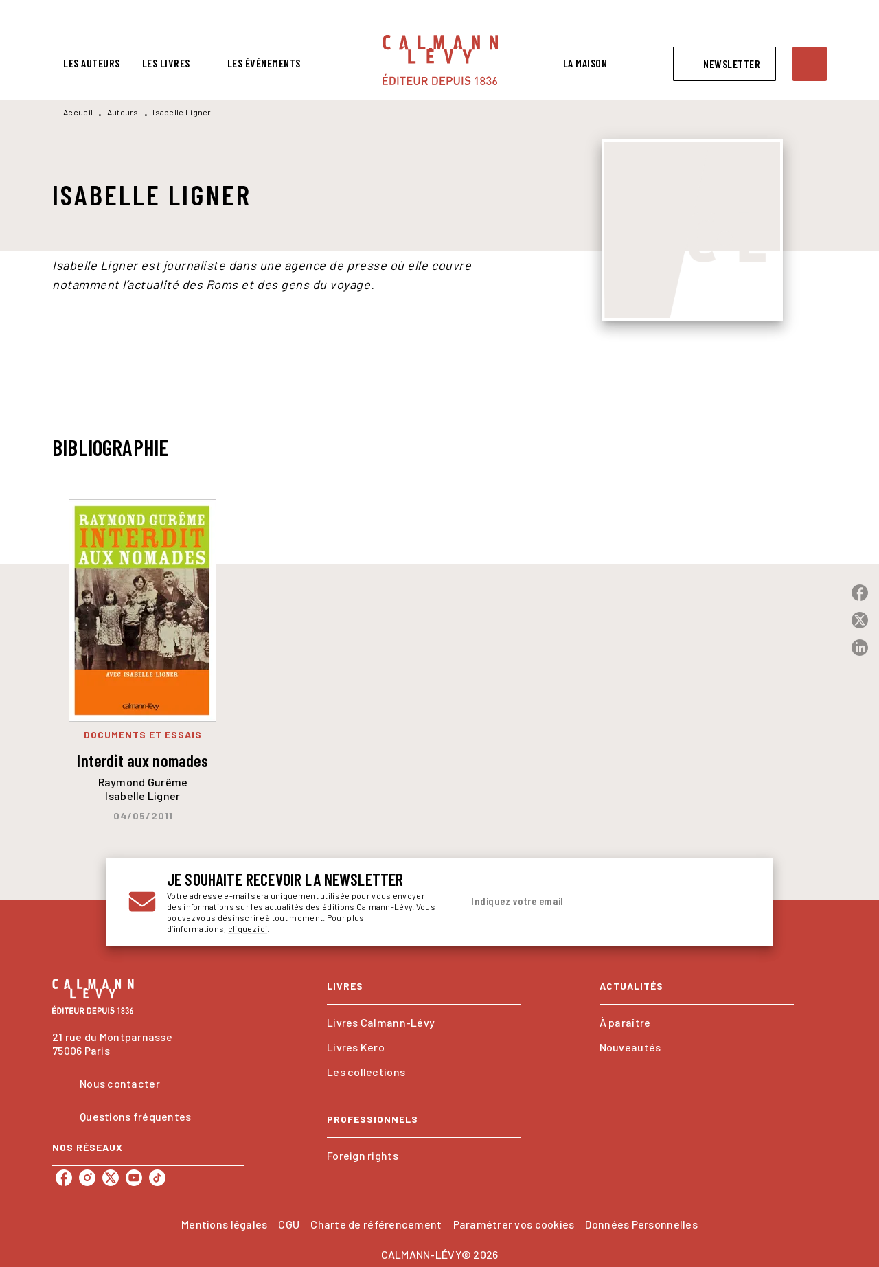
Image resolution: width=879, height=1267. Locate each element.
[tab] (91, 63)
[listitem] (64, 1177)
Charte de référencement (376, 1224)
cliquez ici (247, 928)
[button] (724, 64)
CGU (288, 1224)
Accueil (78, 112)
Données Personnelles (641, 1224)
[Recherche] (809, 64)
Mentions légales (224, 1224)
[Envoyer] (734, 901)
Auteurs (123, 112)
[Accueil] (440, 60)
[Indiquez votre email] (588, 902)
